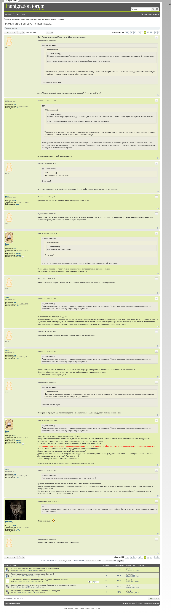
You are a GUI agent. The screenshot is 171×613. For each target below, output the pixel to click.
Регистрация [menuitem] (148, 14)
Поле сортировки (86, 560)
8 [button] (139, 32)
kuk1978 (13, 592)
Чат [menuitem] (23, 14)
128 (14, 104)
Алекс (7, 100)
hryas (128, 580)
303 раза (18, 253)
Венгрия (61, 19)
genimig (13, 570)
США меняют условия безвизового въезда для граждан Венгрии (39, 580)
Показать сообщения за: (55, 560)
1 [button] (134, 32)
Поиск (153, 9)
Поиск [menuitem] (17, 14)
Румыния (42, 570)
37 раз (18, 531)
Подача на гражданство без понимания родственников (35, 568)
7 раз (17, 529)
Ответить (9, 32)
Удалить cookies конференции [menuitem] (148, 603)
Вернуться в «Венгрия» (14, 598)
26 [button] (155, 32)
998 (14, 526)
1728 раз (19, 255)
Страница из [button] (127, 32)
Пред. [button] (131, 32)
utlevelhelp (129, 574)
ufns (127, 591)
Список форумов (12, 19)
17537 (15, 248)
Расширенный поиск (157, 9)
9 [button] (142, 32)
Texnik (13, 587)
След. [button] (158, 32)
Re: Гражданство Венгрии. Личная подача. (61, 37)
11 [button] (148, 32)
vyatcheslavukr (15, 576)
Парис (7, 244)
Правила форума (11, 28)
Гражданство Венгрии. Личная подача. (28, 23)
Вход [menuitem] (157, 14)
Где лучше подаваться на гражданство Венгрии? (32, 574)
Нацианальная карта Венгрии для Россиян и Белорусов (35, 591)
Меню (10, 14)
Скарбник (8, 521)
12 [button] (151, 32)
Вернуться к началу (158, 95)
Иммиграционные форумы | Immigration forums (38, 19)
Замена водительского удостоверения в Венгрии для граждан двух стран (43, 585)
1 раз (17, 108)
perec (128, 569)
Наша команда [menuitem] (130, 603)
